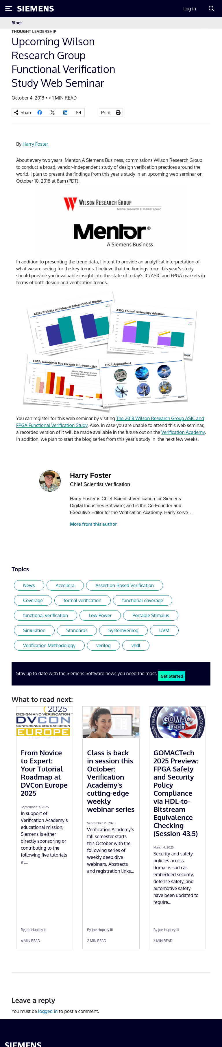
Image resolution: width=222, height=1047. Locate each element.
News (29, 585)
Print (106, 112)
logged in (48, 1011)
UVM (164, 630)
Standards (77, 630)
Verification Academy (183, 432)
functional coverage (142, 600)
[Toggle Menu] (9, 9)
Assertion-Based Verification (124, 585)
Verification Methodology (49, 645)
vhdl (136, 645)
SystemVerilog (123, 630)
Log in (189, 9)
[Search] (211, 8)
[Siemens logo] (35, 9)
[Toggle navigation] (204, 23)
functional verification (45, 615)
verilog (103, 645)
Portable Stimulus (150, 615)
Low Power (100, 615)
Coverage (33, 600)
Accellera (65, 585)
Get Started (171, 676)
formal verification (82, 600)
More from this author (93, 524)
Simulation (34, 630)
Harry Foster (35, 144)
